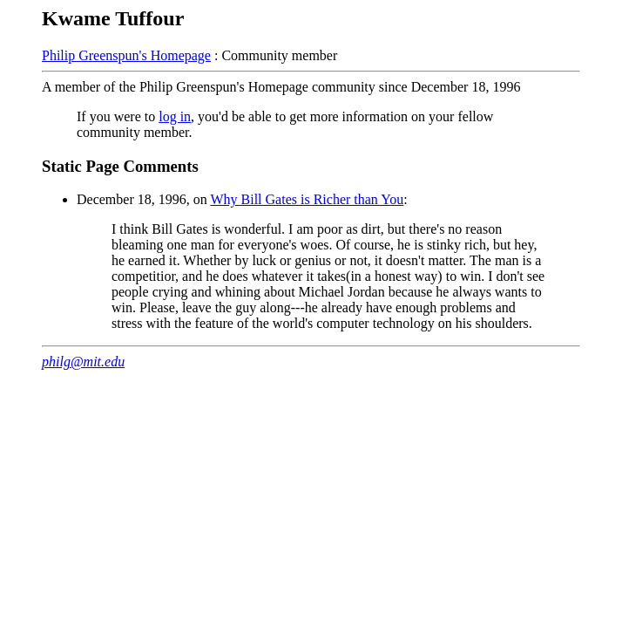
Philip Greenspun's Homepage (126, 55)
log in (175, 116)
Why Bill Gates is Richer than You (306, 199)
